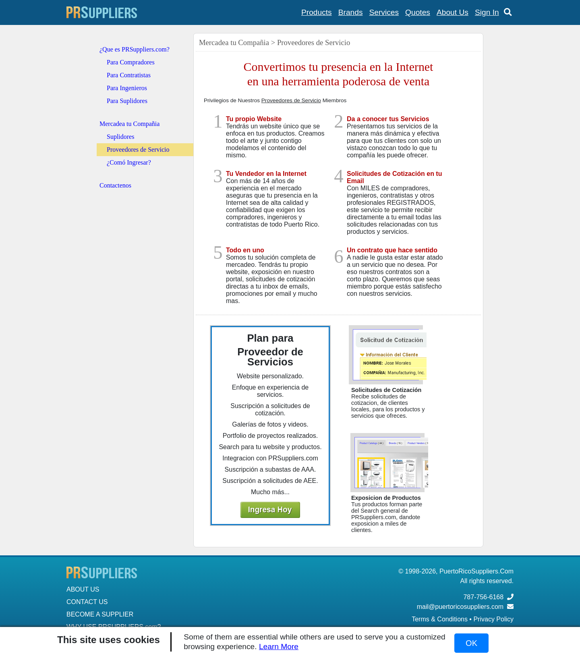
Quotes (417, 12)
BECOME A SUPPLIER (99, 614)
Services (384, 12)
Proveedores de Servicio (138, 149)
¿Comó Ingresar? (129, 162)
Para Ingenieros (127, 88)
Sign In (487, 12)
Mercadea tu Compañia (129, 123)
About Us (452, 12)
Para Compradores (131, 62)
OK (471, 643)
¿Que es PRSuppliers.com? (134, 49)
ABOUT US (82, 589)
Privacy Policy (493, 619)
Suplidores (120, 136)
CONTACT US (87, 601)
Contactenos (115, 185)
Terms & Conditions (440, 619)
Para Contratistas (129, 75)
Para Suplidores (127, 100)
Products (316, 12)
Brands (350, 12)
